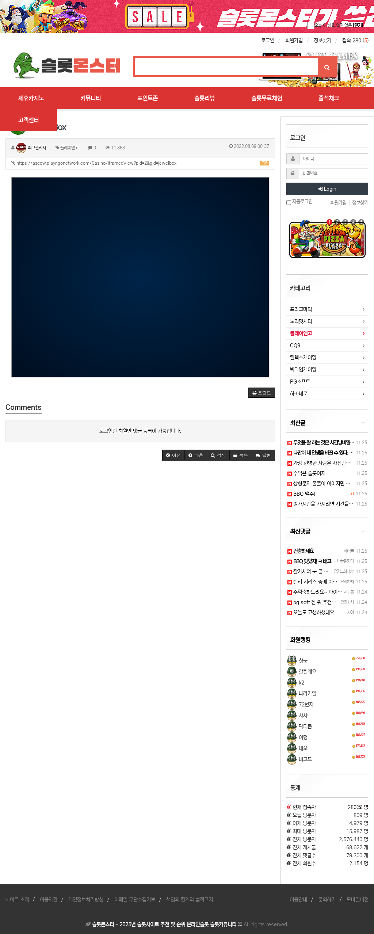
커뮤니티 (90, 98)
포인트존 (147, 98)
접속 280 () (355, 40)
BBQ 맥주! (301, 494)
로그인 (267, 40)
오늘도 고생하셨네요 (310, 612)
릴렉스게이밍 (303, 358)
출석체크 (328, 98)
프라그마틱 (301, 309)
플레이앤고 (301, 333)
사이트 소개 (17, 900)
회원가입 (294, 40)
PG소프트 (300, 382)
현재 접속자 (304, 807)
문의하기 (327, 900)
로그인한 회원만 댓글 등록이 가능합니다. (140, 431)
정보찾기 (322, 40)
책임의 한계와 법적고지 (189, 900)
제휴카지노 (31, 98)
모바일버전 (358, 900)
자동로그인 (299, 202)
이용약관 (48, 900)
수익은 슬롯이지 (306, 473)
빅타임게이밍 (303, 370)
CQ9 (295, 345)
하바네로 (299, 394)
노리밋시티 (301, 321)
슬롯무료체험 (266, 98)
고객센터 (28, 120)
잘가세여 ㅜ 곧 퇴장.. (311, 572)
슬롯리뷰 (204, 98)
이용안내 (298, 900)
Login (327, 189)
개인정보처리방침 (85, 900)
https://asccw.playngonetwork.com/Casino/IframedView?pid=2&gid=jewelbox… (140, 163)
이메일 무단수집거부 (134, 900)
